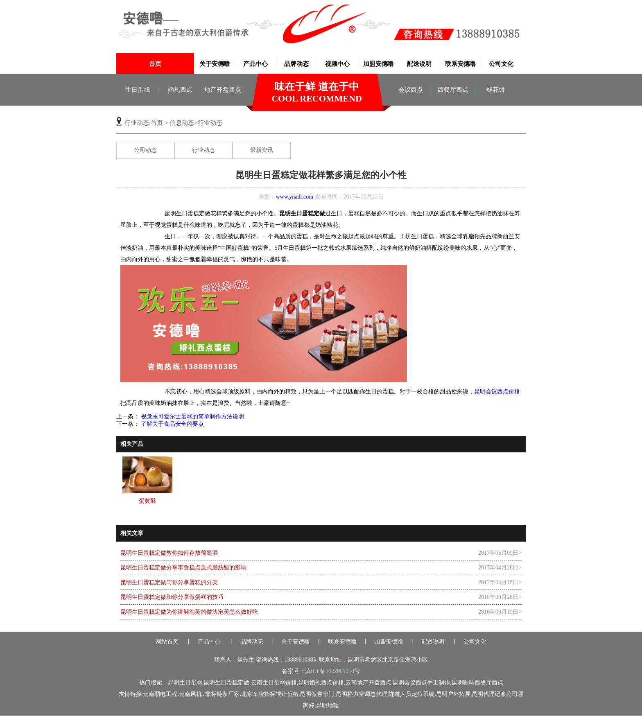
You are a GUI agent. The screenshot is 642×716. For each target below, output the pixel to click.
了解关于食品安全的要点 (171, 424)
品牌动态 (296, 64)
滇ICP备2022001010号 (332, 671)
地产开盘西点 (222, 89)
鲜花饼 (495, 89)
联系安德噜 (460, 64)
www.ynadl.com (294, 197)
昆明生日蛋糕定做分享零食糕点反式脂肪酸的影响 (183, 568)
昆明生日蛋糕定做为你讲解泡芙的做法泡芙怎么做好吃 (189, 612)
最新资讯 (261, 150)
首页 (155, 64)
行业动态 (203, 150)
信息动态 (182, 123)
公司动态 (145, 150)
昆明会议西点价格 (497, 391)
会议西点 (410, 89)
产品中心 (255, 64)
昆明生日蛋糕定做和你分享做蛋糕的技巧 (172, 597)
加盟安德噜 (378, 64)
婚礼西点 (180, 89)
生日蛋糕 (137, 89)
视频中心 (337, 64)
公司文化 (501, 64)
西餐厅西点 (453, 89)
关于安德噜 (214, 64)
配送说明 (419, 64)
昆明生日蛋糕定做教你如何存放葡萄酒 (169, 553)
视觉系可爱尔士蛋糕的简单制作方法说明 (191, 416)
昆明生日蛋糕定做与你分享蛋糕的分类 (169, 582)
